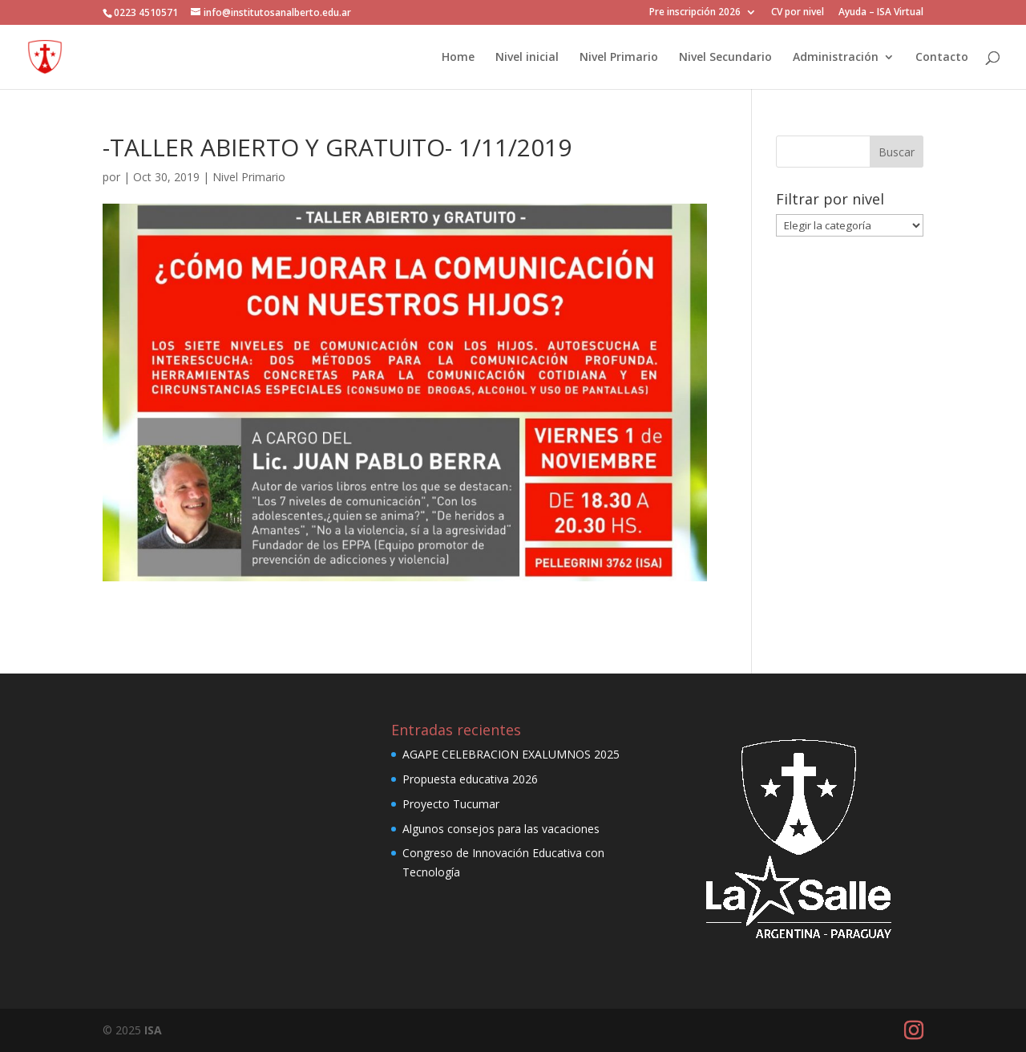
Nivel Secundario (725, 57)
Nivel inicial (527, 57)
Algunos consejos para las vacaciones (501, 828)
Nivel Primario (619, 57)
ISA (153, 1030)
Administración (836, 57)
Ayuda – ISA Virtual (880, 12)
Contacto (941, 57)
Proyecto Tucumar (450, 803)
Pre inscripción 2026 (695, 12)
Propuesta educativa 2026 (470, 779)
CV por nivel (797, 12)
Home (458, 57)
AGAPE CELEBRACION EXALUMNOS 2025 (511, 754)
